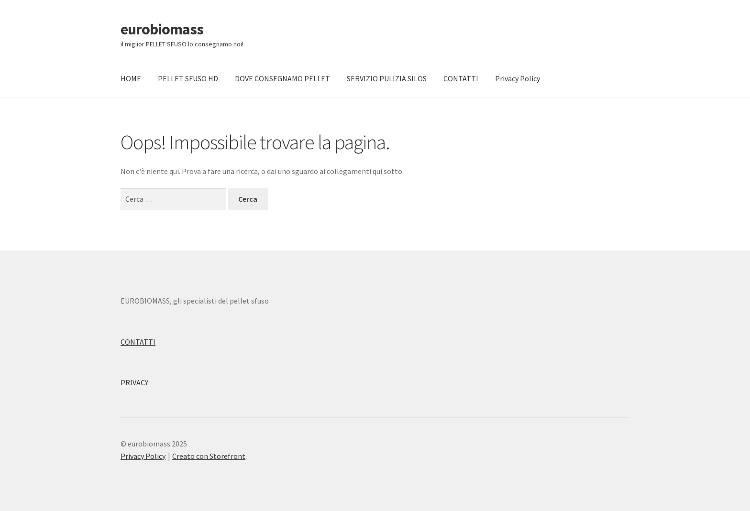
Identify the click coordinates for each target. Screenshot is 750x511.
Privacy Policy (517, 78)
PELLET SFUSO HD (188, 78)
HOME (131, 78)
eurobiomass (162, 29)
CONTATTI (460, 78)
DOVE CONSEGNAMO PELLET (282, 78)
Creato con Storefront (208, 456)
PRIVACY (134, 382)
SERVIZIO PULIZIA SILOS (387, 78)
